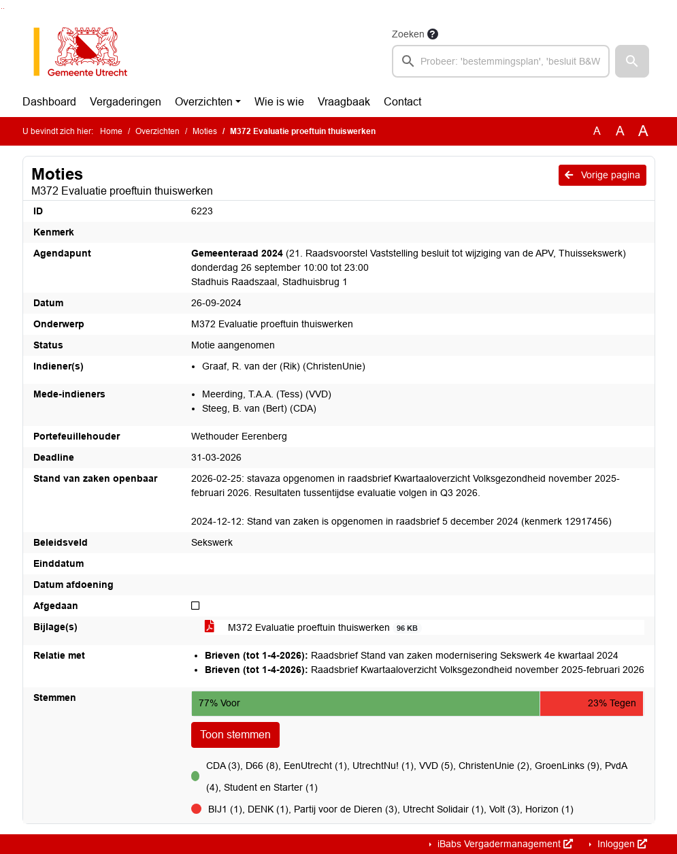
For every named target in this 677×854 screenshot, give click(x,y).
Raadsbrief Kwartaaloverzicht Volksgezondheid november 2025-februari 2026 (424, 669)
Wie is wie (279, 102)
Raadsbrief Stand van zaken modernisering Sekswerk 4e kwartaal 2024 (411, 655)
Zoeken (408, 34)
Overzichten (204, 102)
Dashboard (49, 102)
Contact (402, 102)
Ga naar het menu (3, 8)
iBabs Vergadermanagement (504, 843)
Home (111, 131)
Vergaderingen (125, 102)
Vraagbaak (344, 102)
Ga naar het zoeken (1, 8)
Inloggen (621, 843)
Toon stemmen (235, 734)
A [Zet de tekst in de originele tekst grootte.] (597, 131)
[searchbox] (501, 61)
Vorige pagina (602, 174)
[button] (632, 61)
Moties (205, 131)
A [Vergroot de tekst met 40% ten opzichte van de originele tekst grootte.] (643, 131)
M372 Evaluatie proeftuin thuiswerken (314, 628)
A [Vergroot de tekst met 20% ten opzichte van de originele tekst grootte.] (620, 131)
